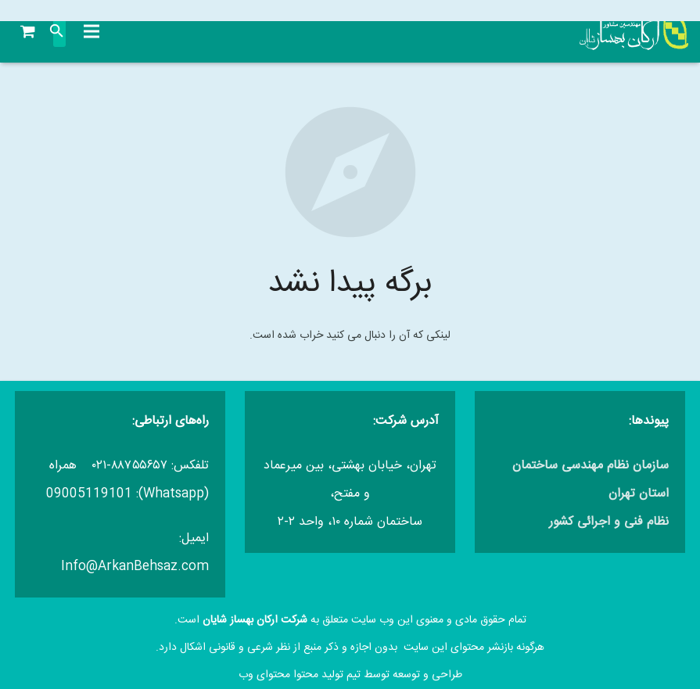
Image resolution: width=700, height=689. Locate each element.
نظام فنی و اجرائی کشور (609, 522)
